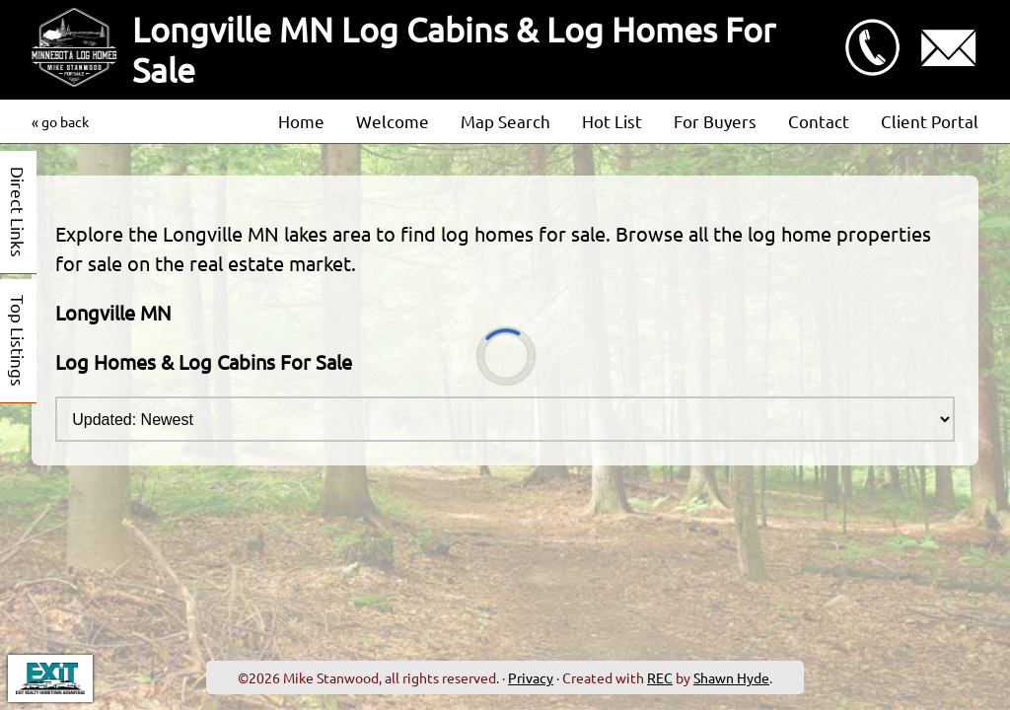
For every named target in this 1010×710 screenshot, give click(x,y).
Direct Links (18, 212)
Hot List (612, 120)
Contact (818, 120)
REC (660, 677)
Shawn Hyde (731, 677)
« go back (60, 121)
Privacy (530, 677)
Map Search (505, 120)
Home (301, 120)
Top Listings (18, 341)
